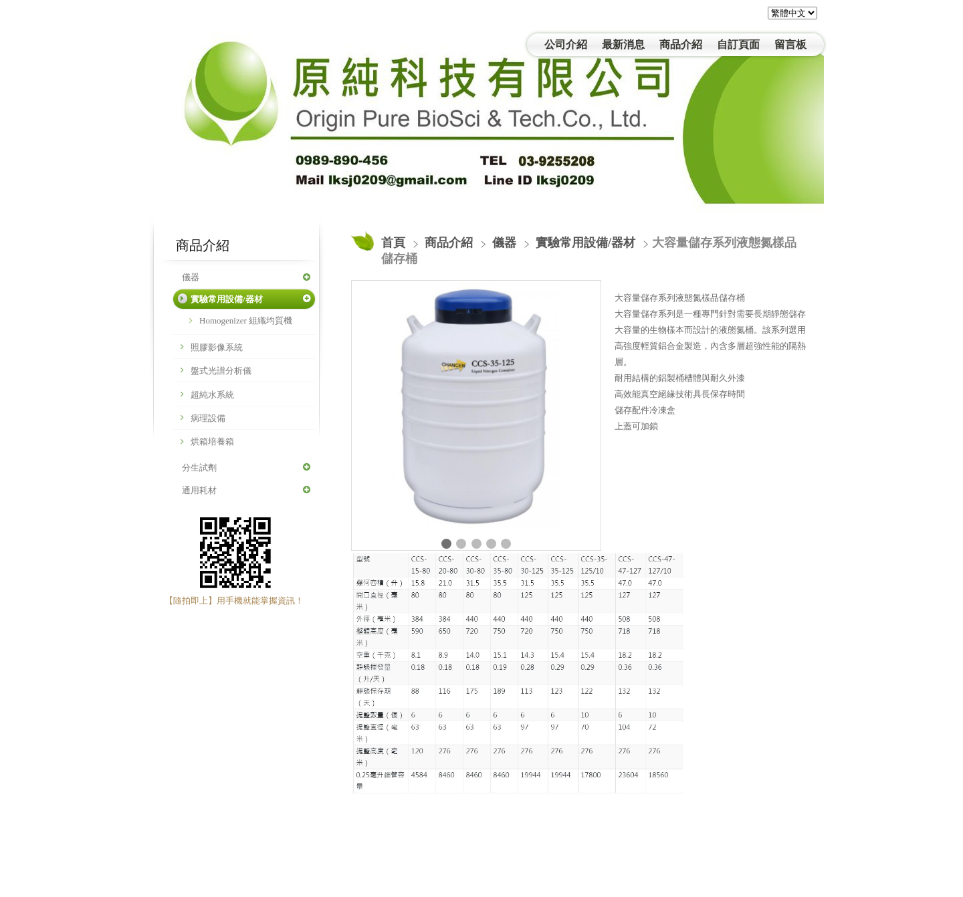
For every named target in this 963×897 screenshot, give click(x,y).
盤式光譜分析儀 (221, 371)
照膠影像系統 (217, 347)
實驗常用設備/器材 (227, 299)
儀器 (190, 277)
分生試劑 (199, 468)
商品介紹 (450, 242)
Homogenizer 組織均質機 (245, 320)
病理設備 (208, 418)
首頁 (393, 242)
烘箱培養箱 (212, 441)
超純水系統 (212, 395)
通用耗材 (199, 490)
